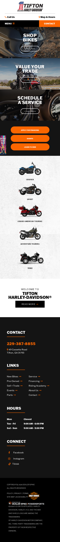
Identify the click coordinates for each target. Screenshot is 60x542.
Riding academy (37, 385)
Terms (25, 493)
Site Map (11, 497)
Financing (34, 381)
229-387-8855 (21, 343)
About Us (33, 390)
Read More (28, 304)
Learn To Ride (30, 147)
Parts (10, 395)
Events (30, 139)
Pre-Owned (13, 381)
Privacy (17, 493)
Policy (10, 493)
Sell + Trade (13, 385)
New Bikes (12, 376)
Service (33, 376)
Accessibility (22, 497)
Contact (49, 23)
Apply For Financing (30, 130)
